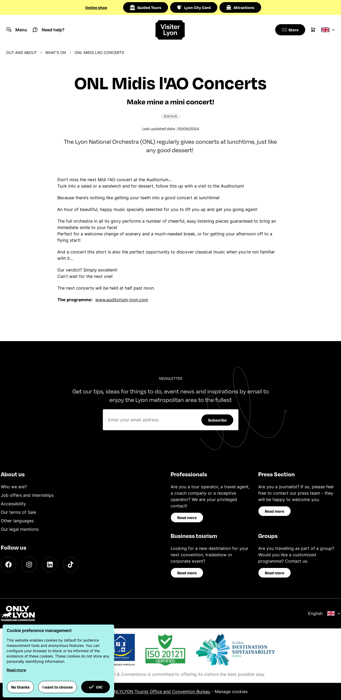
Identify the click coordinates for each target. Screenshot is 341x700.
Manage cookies (231, 691)
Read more (187, 517)
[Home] (170, 30)
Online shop (96, 7)
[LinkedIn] (50, 564)
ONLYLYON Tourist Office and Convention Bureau (160, 691)
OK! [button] (95, 687)
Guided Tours (145, 7)
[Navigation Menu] (16, 30)
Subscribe (217, 420)
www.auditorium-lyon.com (121, 299)
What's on (55, 52)
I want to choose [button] (57, 687)
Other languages (17, 520)
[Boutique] (289, 29)
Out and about (21, 52)
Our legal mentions (19, 529)
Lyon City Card (194, 7)
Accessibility (13, 503)
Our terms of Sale (18, 512)
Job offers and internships (27, 495)
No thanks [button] (20, 687)
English (324, 613)
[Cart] (313, 29)
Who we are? (14, 486)
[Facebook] (8, 564)
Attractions (240, 7)
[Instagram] (29, 564)
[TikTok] (70, 564)
